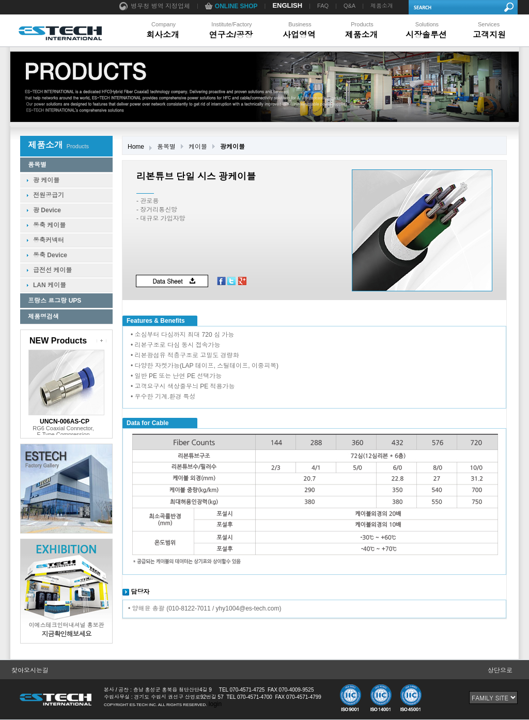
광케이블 (232, 146)
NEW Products (58, 340)
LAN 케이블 (49, 285)
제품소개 (381, 6)
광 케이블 (46, 180)
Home (136, 146)
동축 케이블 (49, 225)
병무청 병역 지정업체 (154, 7)
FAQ (323, 6)
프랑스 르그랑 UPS (54, 300)
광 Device (47, 210)
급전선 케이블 (52, 270)
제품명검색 (43, 316)
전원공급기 (48, 195)
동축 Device (50, 255)
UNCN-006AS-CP (64, 421)
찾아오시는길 (30, 670)
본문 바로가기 (0, 0)
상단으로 (500, 670)
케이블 (198, 146)
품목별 (166, 146)
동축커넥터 (48, 240)
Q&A (349, 6)
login (215, 704)
